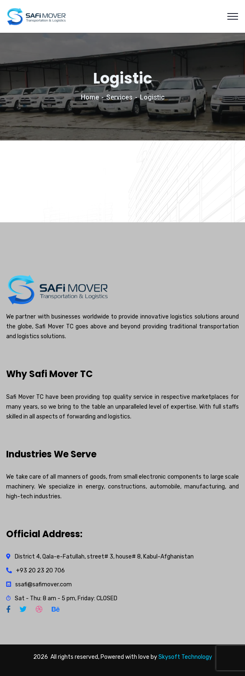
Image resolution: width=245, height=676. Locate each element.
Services (119, 97)
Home (90, 97)
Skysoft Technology (185, 656)
